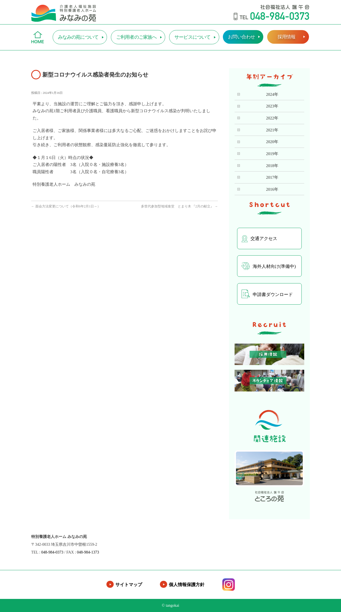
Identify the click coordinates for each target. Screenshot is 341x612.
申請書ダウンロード (267, 294)
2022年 (272, 118)
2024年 (272, 94)
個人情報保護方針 (186, 584)
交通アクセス (259, 238)
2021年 (272, 130)
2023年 (272, 106)
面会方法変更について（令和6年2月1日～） (66, 206)
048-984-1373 (88, 552)
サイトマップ (128, 584)
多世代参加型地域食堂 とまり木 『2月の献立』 (179, 206)
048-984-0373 (52, 552)
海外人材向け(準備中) (269, 266)
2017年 (272, 177)
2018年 (272, 165)
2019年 (272, 153)
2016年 (272, 189)
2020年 (272, 141)
